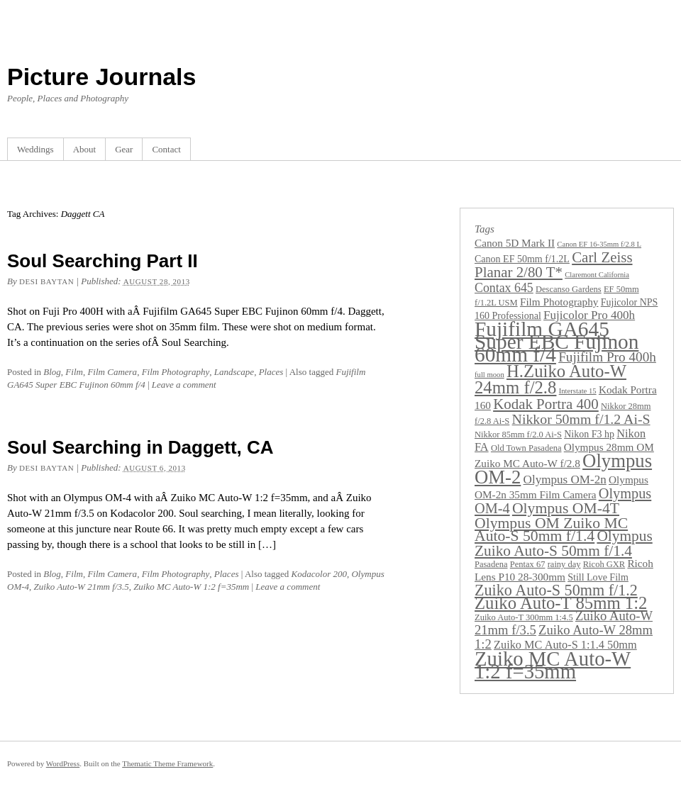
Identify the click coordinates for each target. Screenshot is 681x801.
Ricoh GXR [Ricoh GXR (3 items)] (604, 564)
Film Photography (176, 371)
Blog (52, 371)
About (84, 149)
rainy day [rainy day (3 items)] (564, 564)
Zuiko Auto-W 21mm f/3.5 (81, 586)
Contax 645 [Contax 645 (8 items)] (504, 288)
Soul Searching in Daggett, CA (140, 447)
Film (74, 371)
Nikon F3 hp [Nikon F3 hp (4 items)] (589, 433)
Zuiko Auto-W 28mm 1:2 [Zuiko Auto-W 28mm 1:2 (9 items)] (564, 636)
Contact (166, 149)
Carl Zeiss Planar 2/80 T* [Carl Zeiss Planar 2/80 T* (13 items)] (554, 265)
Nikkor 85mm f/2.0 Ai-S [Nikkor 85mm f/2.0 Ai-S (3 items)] (518, 434)
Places (271, 371)
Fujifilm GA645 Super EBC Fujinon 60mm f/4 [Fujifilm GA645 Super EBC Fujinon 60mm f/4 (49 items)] (556, 342)
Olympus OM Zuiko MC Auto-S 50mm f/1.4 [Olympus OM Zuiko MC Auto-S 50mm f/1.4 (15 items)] (551, 529)
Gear (124, 149)
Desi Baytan (46, 281)
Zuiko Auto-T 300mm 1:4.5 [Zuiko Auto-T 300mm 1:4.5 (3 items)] (524, 617)
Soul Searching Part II (102, 260)
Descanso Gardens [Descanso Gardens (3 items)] (569, 289)
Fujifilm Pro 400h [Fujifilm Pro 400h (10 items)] (607, 356)
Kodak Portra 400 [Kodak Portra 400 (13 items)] (546, 404)
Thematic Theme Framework (167, 763)
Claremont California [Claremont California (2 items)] (597, 275)
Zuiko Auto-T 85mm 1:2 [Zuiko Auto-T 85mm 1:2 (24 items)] (561, 602)
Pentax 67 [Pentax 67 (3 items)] (528, 564)
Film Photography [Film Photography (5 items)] (559, 302)
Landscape (234, 371)
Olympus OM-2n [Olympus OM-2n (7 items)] (565, 479)
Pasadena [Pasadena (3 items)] (491, 564)
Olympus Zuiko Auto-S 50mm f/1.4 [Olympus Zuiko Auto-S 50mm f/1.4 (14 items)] (564, 543)
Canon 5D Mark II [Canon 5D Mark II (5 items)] (515, 243)
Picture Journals (101, 76)
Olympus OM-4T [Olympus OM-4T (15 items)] (565, 508)
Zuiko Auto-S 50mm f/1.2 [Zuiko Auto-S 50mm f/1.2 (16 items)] (556, 590)
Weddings (35, 149)
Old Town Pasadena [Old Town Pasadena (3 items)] (526, 448)
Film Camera (112, 371)
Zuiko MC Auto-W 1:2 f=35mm (191, 586)
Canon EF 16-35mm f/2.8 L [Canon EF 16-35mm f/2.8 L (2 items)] (599, 244)
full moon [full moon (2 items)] (489, 375)
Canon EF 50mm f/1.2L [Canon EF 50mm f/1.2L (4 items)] (522, 258)
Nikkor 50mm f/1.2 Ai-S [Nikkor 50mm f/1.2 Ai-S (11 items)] (581, 419)
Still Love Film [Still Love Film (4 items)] (598, 577)
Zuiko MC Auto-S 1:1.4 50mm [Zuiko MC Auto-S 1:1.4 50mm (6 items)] (565, 644)
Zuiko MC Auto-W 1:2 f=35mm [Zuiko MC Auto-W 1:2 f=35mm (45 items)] (553, 665)
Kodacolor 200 (319, 573)
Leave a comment (184, 384)
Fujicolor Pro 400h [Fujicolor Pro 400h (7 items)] (589, 315)
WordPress (62, 763)
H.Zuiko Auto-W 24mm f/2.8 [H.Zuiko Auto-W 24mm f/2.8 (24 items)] (550, 379)
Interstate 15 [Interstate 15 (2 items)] (578, 391)
